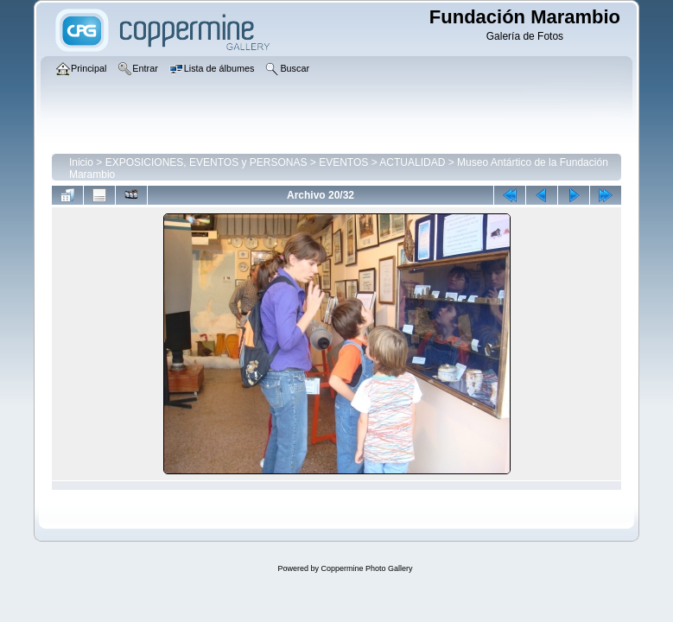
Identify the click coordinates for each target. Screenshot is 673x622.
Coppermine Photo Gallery (366, 568)
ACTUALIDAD (412, 162)
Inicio (81, 162)
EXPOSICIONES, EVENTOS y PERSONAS (206, 162)
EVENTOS (343, 162)
